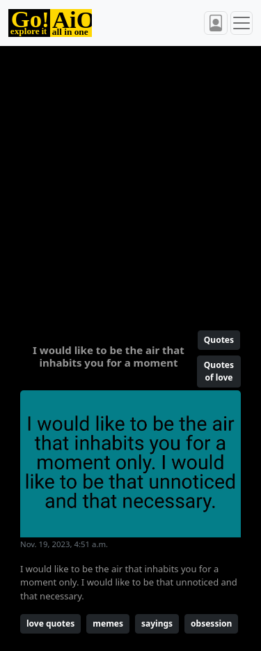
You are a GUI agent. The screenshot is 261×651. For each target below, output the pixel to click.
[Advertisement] (130, 182)
